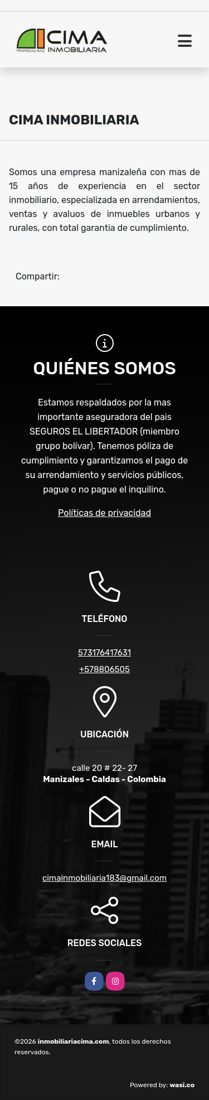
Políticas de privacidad (104, 513)
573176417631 (104, 653)
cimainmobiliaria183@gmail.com (104, 878)
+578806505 (104, 669)
